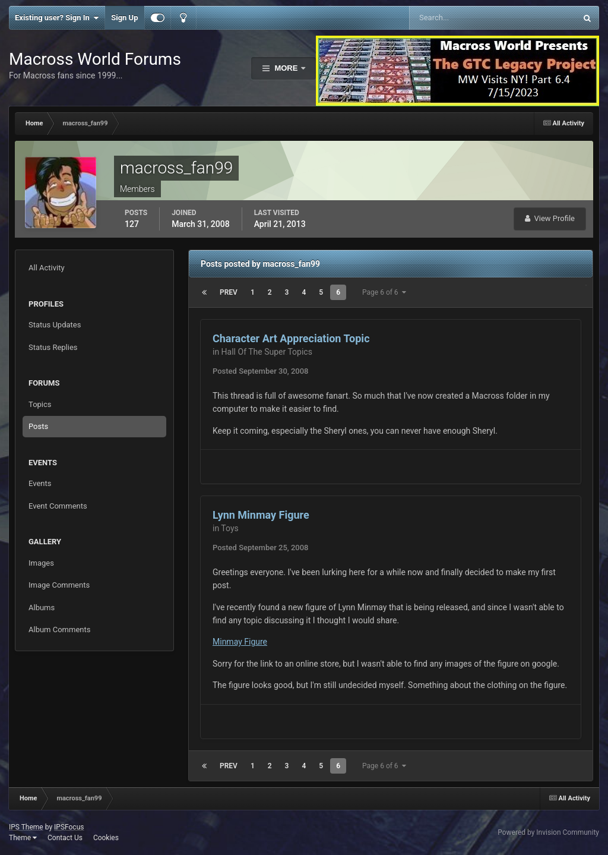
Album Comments (59, 629)
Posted (260, 371)
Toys (229, 528)
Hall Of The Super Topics (266, 351)
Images (41, 563)
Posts (38, 426)
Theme (23, 838)
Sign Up (124, 17)
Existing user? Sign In (57, 18)
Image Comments (59, 584)
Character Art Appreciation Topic (291, 338)
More (286, 68)
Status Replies (53, 347)
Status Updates (54, 324)
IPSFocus (69, 827)
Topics (40, 404)
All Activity (46, 267)
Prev (229, 292)
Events (39, 483)
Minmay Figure (240, 641)
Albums (41, 607)
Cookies (106, 838)
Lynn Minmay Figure (261, 515)
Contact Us (65, 838)
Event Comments (57, 505)
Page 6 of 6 (384, 292)
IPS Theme (26, 827)
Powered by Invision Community (548, 832)
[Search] (457, 18)
